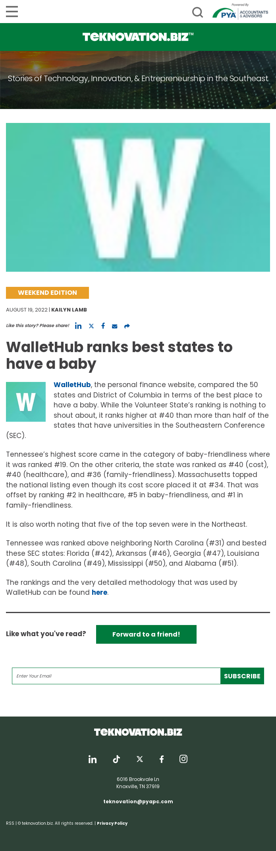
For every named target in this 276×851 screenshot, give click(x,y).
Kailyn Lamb (69, 310)
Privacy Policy (112, 823)
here (99, 592)
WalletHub (72, 384)
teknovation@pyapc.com (138, 801)
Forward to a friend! (146, 634)
